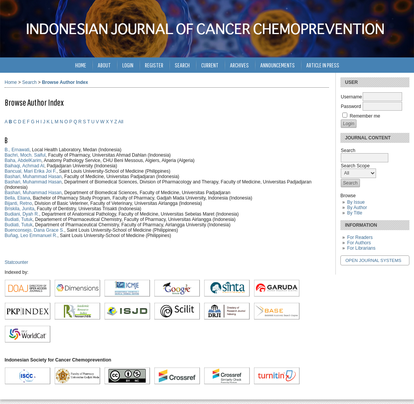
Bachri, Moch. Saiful (25, 155)
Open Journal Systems (373, 260)
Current (210, 65)
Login (127, 65)
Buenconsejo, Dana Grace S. (34, 230)
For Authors (359, 242)
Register (154, 65)
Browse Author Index (65, 82)
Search (182, 65)
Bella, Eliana (17, 198)
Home (80, 65)
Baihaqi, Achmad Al (24, 165)
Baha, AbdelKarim (23, 160)
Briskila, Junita (19, 208)
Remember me (365, 116)
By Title (354, 213)
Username (351, 97)
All (120, 121)
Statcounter (16, 262)
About (104, 65)
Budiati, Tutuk (19, 219)
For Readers (360, 237)
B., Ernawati (17, 149)
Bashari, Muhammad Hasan (33, 176)
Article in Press (322, 65)
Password (351, 106)
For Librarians (361, 248)
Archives (239, 65)
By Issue (356, 202)
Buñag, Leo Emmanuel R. (31, 235)
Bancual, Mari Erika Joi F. (30, 171)
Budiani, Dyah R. (22, 214)
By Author (357, 207)
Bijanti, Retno (18, 203)
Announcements (277, 65)
